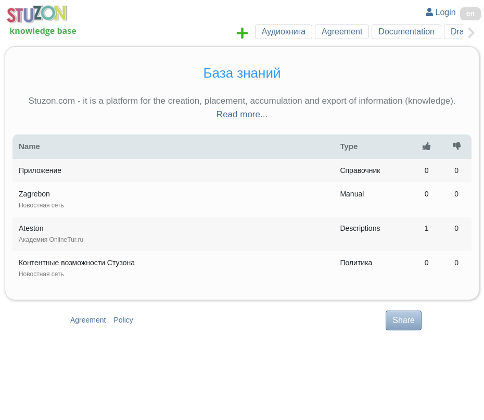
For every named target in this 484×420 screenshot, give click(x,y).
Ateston (51, 233)
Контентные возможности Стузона (77, 268)
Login (441, 12)
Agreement (342, 31)
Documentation (406, 31)
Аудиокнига (283, 31)
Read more (238, 114)
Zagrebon (41, 199)
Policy (123, 320)
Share (403, 320)
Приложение (40, 170)
